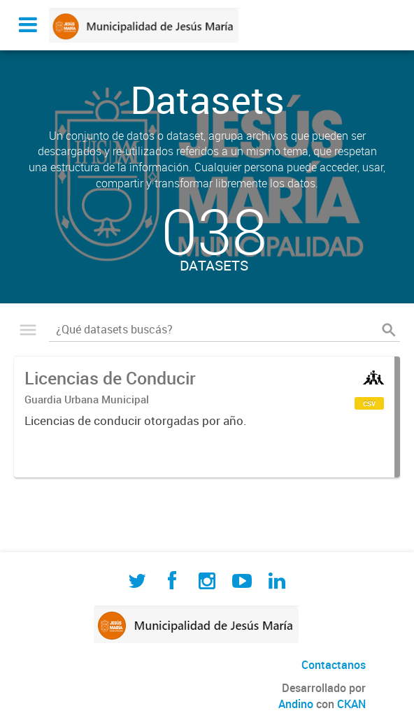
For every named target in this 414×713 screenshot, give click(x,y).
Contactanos (333, 664)
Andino (295, 704)
